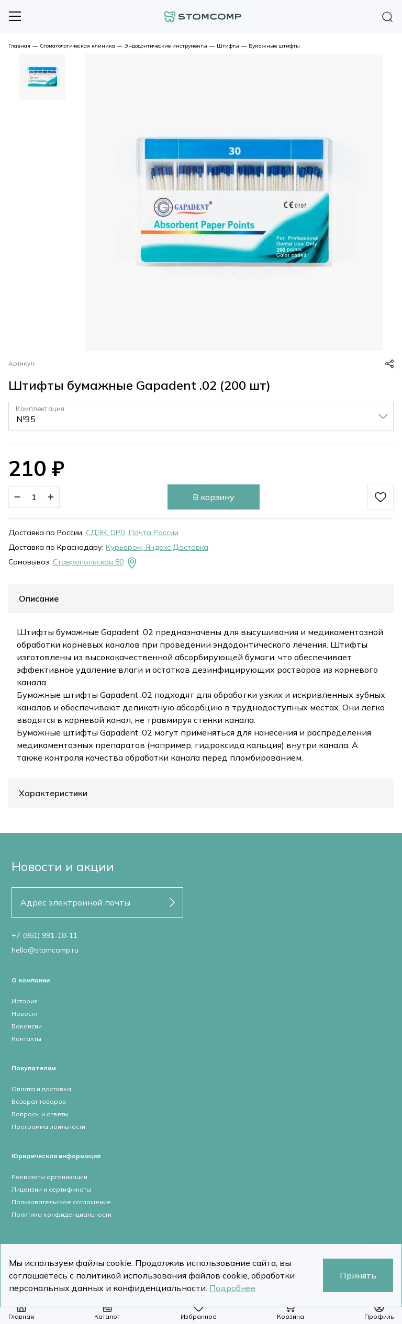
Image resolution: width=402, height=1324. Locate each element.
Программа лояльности (48, 1126)
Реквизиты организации (49, 1177)
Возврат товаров (39, 1101)
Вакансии (27, 1026)
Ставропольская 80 (95, 563)
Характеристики (53, 793)
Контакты (26, 1039)
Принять (358, 1275)
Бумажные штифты (274, 45)
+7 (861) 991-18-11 (44, 935)
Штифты (228, 45)
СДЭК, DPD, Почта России (132, 532)
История (25, 1001)
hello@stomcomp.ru (45, 950)
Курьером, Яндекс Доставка (157, 547)
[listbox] (201, 416)
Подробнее (232, 1288)
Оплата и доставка (41, 1089)
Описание (39, 598)
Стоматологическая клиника (77, 45)
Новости (25, 1013)
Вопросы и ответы (40, 1114)
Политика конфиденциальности (61, 1214)
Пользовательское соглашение (61, 1202)
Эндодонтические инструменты (166, 45)
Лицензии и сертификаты (51, 1189)
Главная (19, 45)
